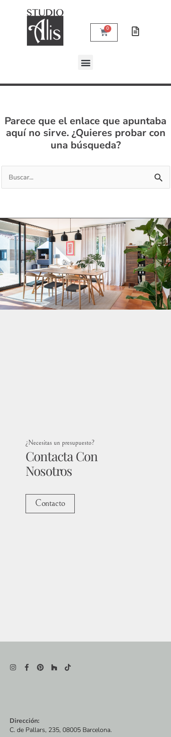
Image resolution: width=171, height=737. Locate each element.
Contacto (50, 502)
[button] (85, 62)
